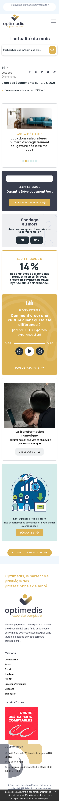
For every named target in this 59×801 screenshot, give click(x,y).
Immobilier (10, 693)
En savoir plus (41, 798)
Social (8, 664)
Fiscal (8, 669)
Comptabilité (11, 659)
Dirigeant (9, 688)
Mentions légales (30, 785)
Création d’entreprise (15, 684)
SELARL (9, 679)
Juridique (9, 674)
